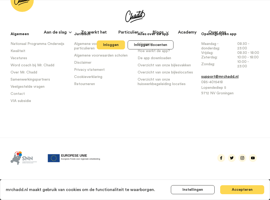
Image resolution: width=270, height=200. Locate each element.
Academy (188, 32)
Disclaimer (82, 62)
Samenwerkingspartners (30, 79)
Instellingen (192, 190)
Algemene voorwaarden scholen (101, 55)
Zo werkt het (94, 32)
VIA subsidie (21, 101)
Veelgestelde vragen (28, 87)
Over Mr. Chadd (24, 72)
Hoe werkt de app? (154, 51)
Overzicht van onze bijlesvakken (164, 65)
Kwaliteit (18, 51)
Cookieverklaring (88, 77)
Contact (18, 94)
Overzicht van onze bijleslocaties (165, 72)
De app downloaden (154, 58)
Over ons (217, 32)
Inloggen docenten (150, 45)
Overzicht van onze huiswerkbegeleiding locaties (162, 82)
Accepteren (242, 190)
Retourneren (84, 84)
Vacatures (19, 58)
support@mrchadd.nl (220, 76)
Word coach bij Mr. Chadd (32, 65)
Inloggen (111, 45)
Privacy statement (89, 70)
